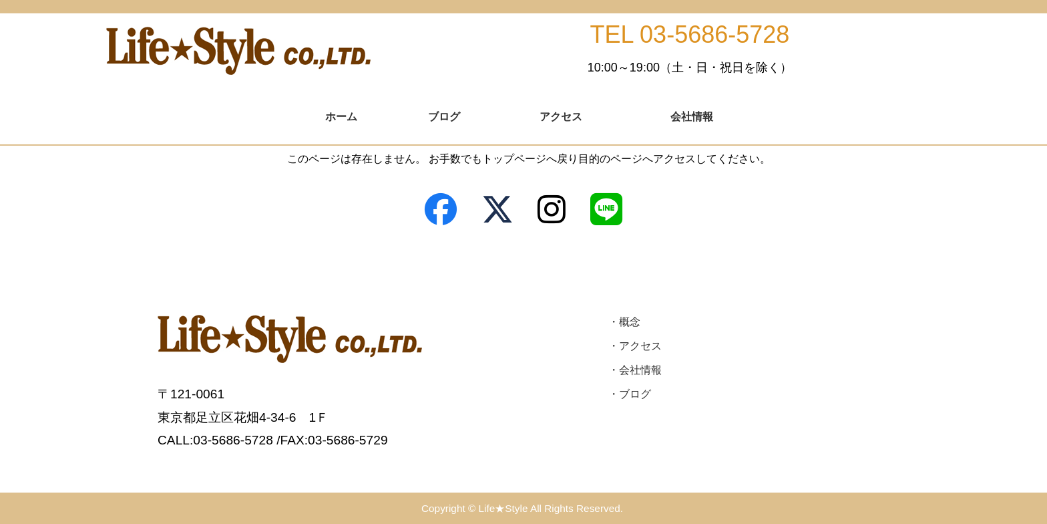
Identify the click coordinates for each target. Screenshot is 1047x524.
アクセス (561, 116)
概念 (629, 322)
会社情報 (691, 116)
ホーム (341, 116)
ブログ (444, 116)
